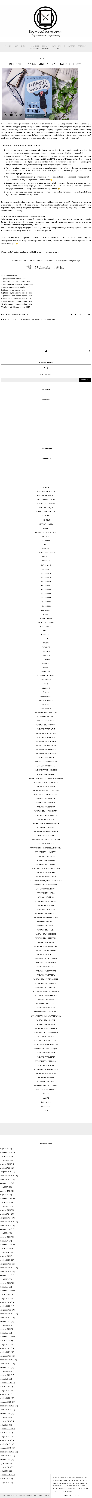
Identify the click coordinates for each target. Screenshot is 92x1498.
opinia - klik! (21, 279)
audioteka (45, 516)
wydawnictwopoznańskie (46, 987)
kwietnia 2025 (5, 1199)
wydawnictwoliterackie (45, 901)
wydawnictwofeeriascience (46, 831)
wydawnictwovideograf (45, 1061)
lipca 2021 (4, 1371)
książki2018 (46, 573)
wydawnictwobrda (46, 758)
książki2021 (46, 585)
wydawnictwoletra (46, 893)
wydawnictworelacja (46, 1004)
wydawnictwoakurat (46, 729)
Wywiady (58, 48)
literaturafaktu (46, 618)
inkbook (45, 549)
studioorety (45, 680)
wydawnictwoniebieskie (46, 934)
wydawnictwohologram (45, 852)
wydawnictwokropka (46, 872)
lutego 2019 (4, 1483)
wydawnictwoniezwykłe (45, 938)
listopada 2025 (5, 1172)
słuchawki (45, 672)
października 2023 (7, 1268)
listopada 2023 (5, 1264)
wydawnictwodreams (46, 803)
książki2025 (46, 602)
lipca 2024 (4, 1233)
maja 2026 (4, 1149)
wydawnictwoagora (46, 721)
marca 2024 (4, 1248)
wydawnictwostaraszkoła (46, 1040)
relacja (45, 663)
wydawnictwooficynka (46, 963)
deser (45, 528)
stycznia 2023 (5, 1302)
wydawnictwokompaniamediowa (46, 868)
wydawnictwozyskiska (46, 1090)
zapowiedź (46, 1102)
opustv (46, 643)
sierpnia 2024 (5, 1229)
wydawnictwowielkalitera (46, 1069)
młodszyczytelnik (46, 622)
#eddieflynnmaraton (46, 499)
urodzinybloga (46, 700)
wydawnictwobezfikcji (46, 749)
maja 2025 (4, 1195)
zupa (46, 1110)
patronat (27, 319)
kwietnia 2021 (5, 1383)
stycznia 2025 (5, 1210)
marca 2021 (4, 1387)
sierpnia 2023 (5, 1275)
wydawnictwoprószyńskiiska (43, 319)
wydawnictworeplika (46, 1008)
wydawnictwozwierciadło (45, 1086)
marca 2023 (4, 1294)
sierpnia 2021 (5, 1367)
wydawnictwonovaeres (46, 950)
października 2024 (7, 1222)
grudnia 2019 (5, 1444)
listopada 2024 (5, 1218)
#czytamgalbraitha (46, 495)
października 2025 (7, 1176)
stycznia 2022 (5, 1348)
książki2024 (46, 598)
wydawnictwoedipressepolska (46, 823)
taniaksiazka (46, 696)
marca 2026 (4, 1156)
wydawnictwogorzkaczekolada (46, 840)
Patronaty (83, 46)
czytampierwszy (46, 524)
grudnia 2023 (5, 1260)
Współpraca (69, 46)
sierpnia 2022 (5, 1321)
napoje (46, 631)
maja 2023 (4, 1287)
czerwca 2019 (5, 1467)
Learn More (67, 1495)
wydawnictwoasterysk (46, 741)
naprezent (46, 635)
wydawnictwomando (46, 909)
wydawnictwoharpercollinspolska (45, 848)
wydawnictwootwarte (46, 971)
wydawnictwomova (45, 926)
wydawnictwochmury (46, 774)
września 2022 (5, 1317)
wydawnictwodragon (46, 799)
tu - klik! (46, 138)
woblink (45, 704)
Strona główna (11, 46)
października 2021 (7, 1360)
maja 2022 (4, 1333)
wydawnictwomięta (45, 922)
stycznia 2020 (5, 1440)
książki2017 (46, 569)
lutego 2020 (4, 1436)
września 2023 (5, 1271)
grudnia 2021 (5, 1352)
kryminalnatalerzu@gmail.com (54, 205)
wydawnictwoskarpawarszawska (46, 1016)
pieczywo (46, 655)
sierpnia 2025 (5, 1183)
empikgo (45, 536)
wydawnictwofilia (46, 836)
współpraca (46, 708)
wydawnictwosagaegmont (45, 1012)
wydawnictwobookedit (46, 754)
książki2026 (46, 606)
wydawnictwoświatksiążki (45, 1049)
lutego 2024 (4, 1252)
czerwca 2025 (5, 1191)
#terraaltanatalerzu (45, 512)
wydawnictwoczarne (46, 786)
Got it (77, 1495)
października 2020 (7, 1406)
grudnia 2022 (5, 1306)
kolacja (45, 557)
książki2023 (46, 594)
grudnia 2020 (5, 1398)
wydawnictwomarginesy (46, 913)
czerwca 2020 (5, 1421)
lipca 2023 (4, 1279)
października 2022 (7, 1314)
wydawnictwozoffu (46, 1081)
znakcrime (45, 1106)
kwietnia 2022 (5, 1337)
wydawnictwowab (46, 1065)
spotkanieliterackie (46, 676)
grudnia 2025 (5, 1168)
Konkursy (35, 48)
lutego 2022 (4, 1344)
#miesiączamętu (46, 508)
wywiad (46, 1098)
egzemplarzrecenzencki (46, 532)
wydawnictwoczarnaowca (46, 782)
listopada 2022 (5, 1310)
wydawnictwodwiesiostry (45, 811)
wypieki (46, 1094)
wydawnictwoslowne (46, 1020)
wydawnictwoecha (46, 819)
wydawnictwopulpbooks (46, 995)
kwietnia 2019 (5, 1475)
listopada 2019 (5, 1448)
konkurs (46, 561)
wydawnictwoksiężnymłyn (45, 885)
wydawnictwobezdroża (46, 745)
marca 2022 (4, 1341)
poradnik (46, 659)
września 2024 (5, 1225)
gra (46, 544)
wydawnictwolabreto (46, 889)
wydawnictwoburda (46, 766)
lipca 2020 (4, 1417)
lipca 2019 (4, 1463)
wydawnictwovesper (46, 1057)
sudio (45, 684)
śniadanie (46, 688)
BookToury (47, 48)
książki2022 (46, 590)
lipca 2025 (4, 1187)
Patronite (56, 46)
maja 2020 (4, 1425)
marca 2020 (4, 1433)
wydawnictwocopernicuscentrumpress (46, 778)
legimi (46, 614)
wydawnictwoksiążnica (46, 877)
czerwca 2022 (5, 1329)
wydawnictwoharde (46, 844)
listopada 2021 (5, 1356)
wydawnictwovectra (46, 1053)
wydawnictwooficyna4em (46, 958)
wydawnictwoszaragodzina (46, 1045)
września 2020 (5, 1410)
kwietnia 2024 (5, 1245)
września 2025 (5, 1179)
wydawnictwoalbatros (46, 733)
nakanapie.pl (45, 626)
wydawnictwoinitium (46, 856)
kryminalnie (17, 319)
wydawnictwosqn (46, 1036)
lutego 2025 (4, 1206)
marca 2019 (4, 1479)
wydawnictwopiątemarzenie (46, 979)
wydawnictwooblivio (46, 954)
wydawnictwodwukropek (46, 815)
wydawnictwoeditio (46, 827)
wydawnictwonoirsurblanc (46, 946)
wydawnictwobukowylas (46, 762)
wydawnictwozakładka (46, 1073)
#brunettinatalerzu (46, 491)
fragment (46, 540)
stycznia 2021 (5, 1394)
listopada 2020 (5, 1402)
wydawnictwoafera (46, 717)
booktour (7, 319)
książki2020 (46, 581)
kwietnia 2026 (5, 1152)
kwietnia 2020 (5, 1429)
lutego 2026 (4, 1160)
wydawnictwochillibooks (46, 770)
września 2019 (5, 1456)
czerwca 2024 (5, 1237)
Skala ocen (34, 46)
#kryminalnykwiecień (46, 503)
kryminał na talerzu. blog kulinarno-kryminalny (35, 1495)
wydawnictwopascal (46, 975)
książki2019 (46, 577)
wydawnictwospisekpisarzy (46, 1032)
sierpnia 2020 (5, 1413)
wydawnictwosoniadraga (46, 1028)
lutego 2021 (4, 1390)
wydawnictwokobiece (45, 864)
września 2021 (5, 1364)
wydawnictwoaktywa (46, 725)
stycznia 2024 (5, 1256)
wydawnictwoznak (46, 1077)
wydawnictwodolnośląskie (46, 795)
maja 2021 (4, 1379)
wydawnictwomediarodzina (46, 917)
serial (46, 667)
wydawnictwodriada (46, 807)
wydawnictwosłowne (46, 1024)
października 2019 (7, 1452)
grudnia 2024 (5, 1214)
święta (46, 692)
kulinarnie (45, 610)
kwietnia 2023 (5, 1291)
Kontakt (46, 46)
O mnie (24, 46)
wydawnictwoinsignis (46, 860)
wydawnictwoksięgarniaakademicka (46, 881)
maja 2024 (4, 1241)
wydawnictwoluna (46, 905)
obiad (45, 639)
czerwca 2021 (5, 1375)
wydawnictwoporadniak (46, 983)
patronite (46, 651)
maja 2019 (4, 1471)
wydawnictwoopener (46, 967)
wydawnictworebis (45, 999)
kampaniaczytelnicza (46, 553)
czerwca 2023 (5, 1283)
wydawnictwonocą (46, 942)
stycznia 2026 (5, 1164)
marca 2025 (4, 1202)
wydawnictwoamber (46, 737)
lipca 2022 (4, 1325)
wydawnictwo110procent (46, 713)
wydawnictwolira (46, 897)
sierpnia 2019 (5, 1459)
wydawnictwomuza (45, 930)
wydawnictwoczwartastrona (46, 790)
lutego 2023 (4, 1298)
